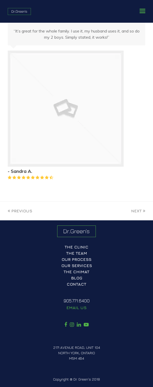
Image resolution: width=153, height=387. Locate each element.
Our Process (76, 259)
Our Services (76, 265)
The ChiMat (76, 271)
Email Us (76, 307)
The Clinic (76, 247)
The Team (76, 253)
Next (138, 210)
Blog (76, 278)
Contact (76, 284)
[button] (142, 11)
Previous (20, 210)
